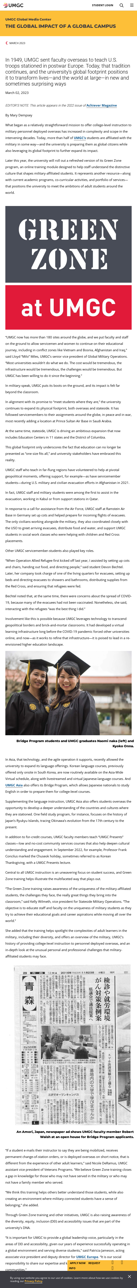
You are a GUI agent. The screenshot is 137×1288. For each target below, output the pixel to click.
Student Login (102, 5)
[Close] (129, 1277)
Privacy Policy (33, 1281)
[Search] (121, 5)
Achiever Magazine (101, 105)
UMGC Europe (87, 1257)
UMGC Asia (14, 785)
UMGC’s (80, 138)
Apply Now (78, 1263)
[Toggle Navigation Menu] (132, 5)
